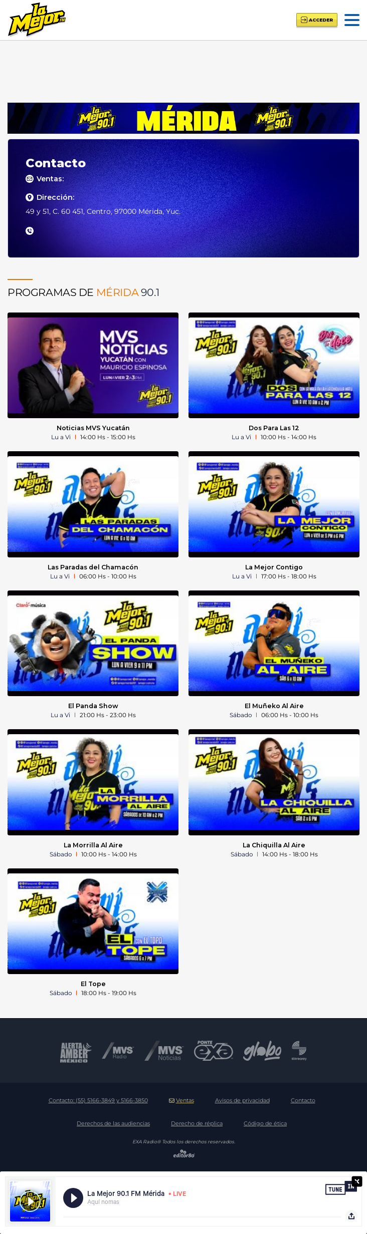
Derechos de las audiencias (113, 1123)
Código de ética (265, 1123)
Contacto (303, 1100)
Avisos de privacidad (242, 1100)
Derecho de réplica (197, 1123)
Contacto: (98, 1100)
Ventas (181, 1100)
